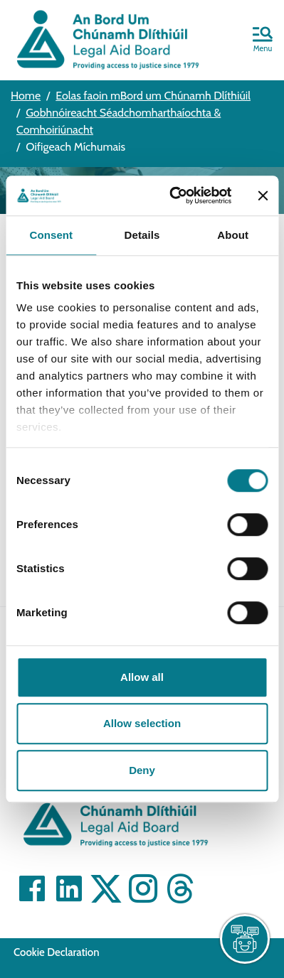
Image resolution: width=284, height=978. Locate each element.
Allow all (142, 677)
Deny (142, 770)
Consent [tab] (51, 235)
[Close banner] (263, 195)
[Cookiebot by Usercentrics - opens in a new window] (173, 195)
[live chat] (245, 939)
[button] (262, 40)
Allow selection (142, 723)
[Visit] (32, 888)
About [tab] (232, 235)
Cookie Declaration (57, 952)
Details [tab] (142, 235)
